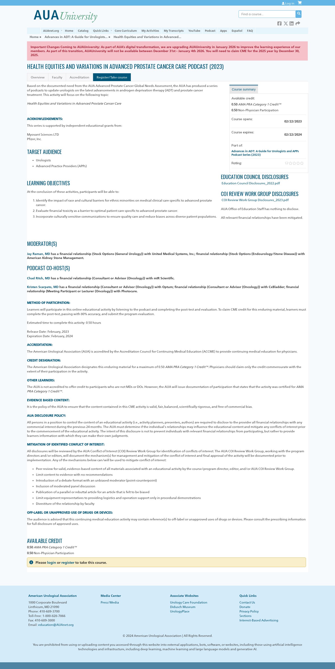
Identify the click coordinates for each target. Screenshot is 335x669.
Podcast (210, 30)
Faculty (57, 77)
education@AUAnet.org (56, 625)
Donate (244, 607)
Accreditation (79, 77)
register (67, 562)
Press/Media (110, 602)
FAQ (250, 30)
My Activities (150, 30)
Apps (223, 30)
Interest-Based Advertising (258, 620)
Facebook (279, 22)
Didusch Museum (183, 607)
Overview (38, 77)
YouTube (194, 30)
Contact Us (247, 602)
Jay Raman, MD (38, 254)
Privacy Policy (249, 611)
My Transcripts (174, 30)
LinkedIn (291, 22)
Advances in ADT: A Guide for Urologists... (76, 37)
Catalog (83, 30)
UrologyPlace (179, 611)
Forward (297, 22)
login (51, 562)
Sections (245, 616)
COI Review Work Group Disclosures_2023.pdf (255, 200)
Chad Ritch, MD (38, 278)
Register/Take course (112, 77)
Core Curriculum (126, 30)
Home (69, 30)
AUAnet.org (51, 30)
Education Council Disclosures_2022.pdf (251, 183)
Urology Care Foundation (188, 602)
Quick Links (101, 30)
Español (237, 30)
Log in (289, 3)
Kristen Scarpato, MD (42, 287)
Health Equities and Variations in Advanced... (147, 37)
